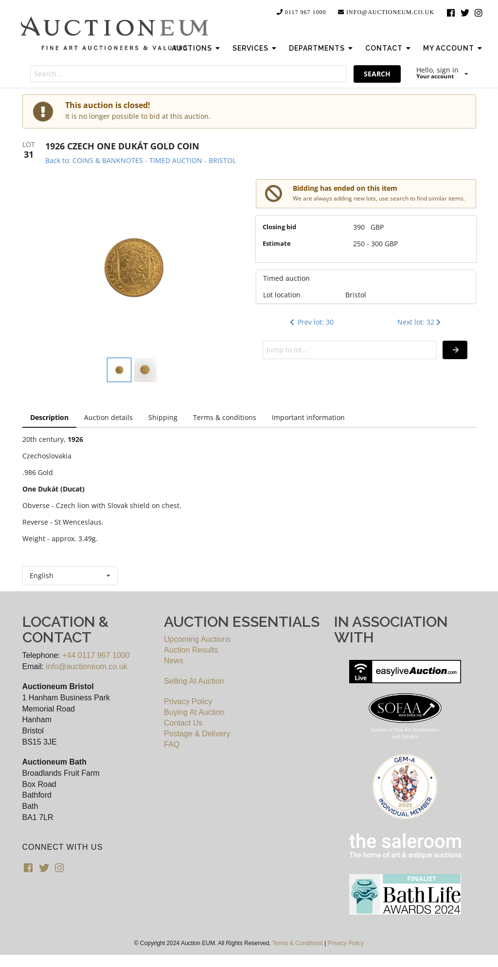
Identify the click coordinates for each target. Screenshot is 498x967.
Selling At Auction (194, 681)
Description (49, 417)
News (173, 661)
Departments (322, 48)
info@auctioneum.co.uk (386, 12)
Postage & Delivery (197, 734)
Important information (308, 417)
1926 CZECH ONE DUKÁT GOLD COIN (122, 146)
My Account (453, 48)
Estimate (277, 243)
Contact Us (183, 723)
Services (255, 48)
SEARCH (377, 73)
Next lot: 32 (420, 322)
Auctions (197, 48)
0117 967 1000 (301, 12)
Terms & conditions (224, 417)
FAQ (171, 744)
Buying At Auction (194, 712)
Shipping (163, 417)
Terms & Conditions (297, 943)
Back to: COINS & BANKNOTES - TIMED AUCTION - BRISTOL (140, 160)
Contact (389, 48)
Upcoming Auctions (197, 639)
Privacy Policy (188, 701)
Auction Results (191, 650)
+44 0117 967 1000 (95, 655)
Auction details (108, 417)
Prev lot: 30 (311, 322)
